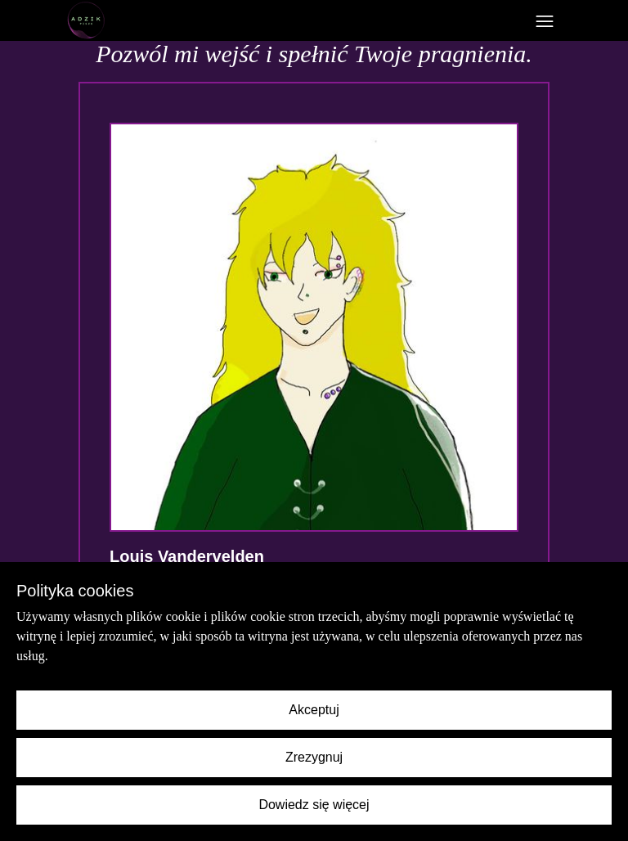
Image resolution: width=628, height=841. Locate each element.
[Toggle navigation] (544, 21)
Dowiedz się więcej (313, 805)
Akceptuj (314, 710)
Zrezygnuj (314, 757)
